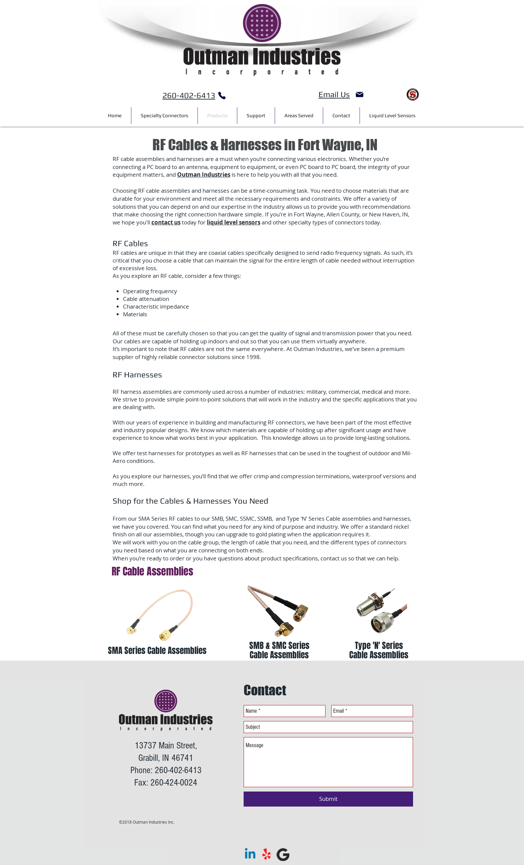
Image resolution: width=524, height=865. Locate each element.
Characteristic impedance (156, 306)
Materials (135, 314)
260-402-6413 (188, 95)
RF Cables (130, 243)
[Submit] (328, 799)
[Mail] (359, 94)
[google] (282, 854)
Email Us (334, 94)
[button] (299, 115)
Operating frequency (150, 291)
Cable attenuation (146, 299)
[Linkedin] (250, 854)
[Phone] (222, 95)
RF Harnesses (137, 374)
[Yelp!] (266, 854)
